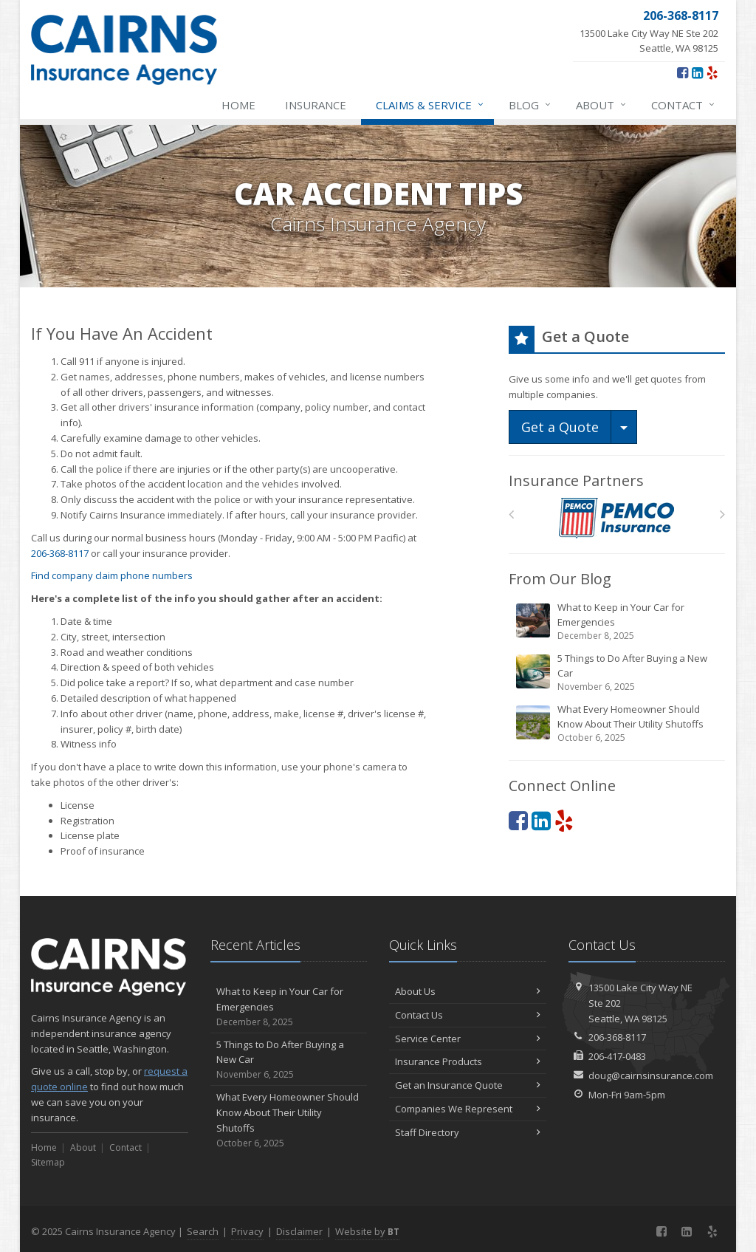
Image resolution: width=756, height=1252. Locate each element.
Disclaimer (299, 1231)
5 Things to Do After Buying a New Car (618, 672)
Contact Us (467, 1015)
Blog (530, 105)
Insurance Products (467, 1061)
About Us (467, 991)
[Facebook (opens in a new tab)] (682, 72)
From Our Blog (560, 579)
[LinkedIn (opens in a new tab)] (697, 72)
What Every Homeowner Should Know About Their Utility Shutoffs (618, 723)
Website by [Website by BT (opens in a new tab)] (367, 1231)
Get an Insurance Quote (467, 1085)
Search (203, 1231)
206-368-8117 (60, 553)
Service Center (467, 1038)
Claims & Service (430, 105)
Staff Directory (467, 1132)
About (602, 105)
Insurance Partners (576, 480)
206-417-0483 (617, 1056)
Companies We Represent (467, 1108)
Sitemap (48, 1162)
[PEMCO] (617, 518)
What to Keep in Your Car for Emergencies (618, 622)
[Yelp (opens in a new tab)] (712, 72)
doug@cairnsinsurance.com (650, 1075)
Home (238, 105)
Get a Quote (560, 427)
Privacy (247, 1231)
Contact (683, 105)
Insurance (315, 105)
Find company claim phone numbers (112, 575)
